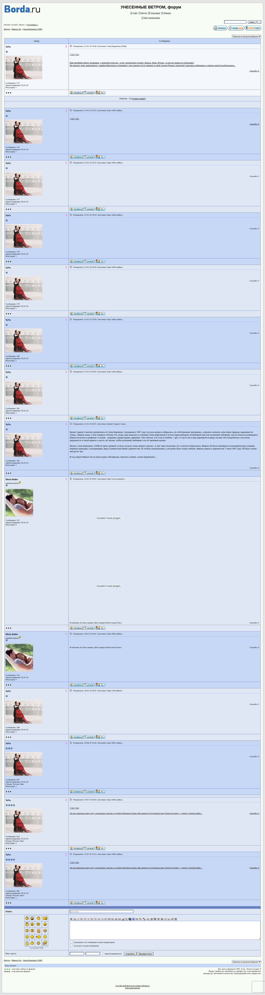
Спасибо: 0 (254, 71)
